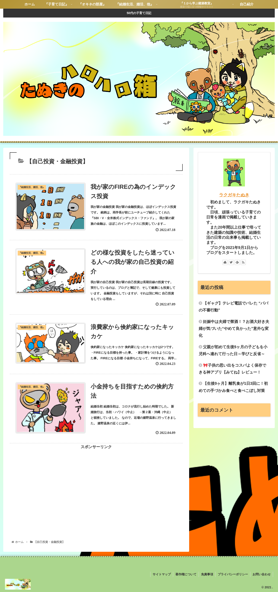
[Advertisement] (96, 480)
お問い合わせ (261, 574)
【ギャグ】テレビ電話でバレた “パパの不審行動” (233, 306)
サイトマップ (162, 574)
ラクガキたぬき (234, 195)
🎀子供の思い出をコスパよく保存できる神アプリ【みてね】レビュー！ (232, 368)
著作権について (186, 574)
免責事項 (207, 574)
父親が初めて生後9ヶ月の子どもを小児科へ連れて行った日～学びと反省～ (233, 350)
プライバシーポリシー (233, 574)
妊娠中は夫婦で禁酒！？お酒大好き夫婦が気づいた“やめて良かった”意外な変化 (234, 328)
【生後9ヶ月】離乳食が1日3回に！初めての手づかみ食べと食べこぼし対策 (233, 387)
